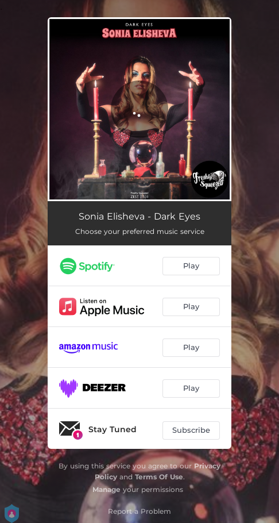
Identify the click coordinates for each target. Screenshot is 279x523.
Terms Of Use (159, 476)
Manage (106, 489)
